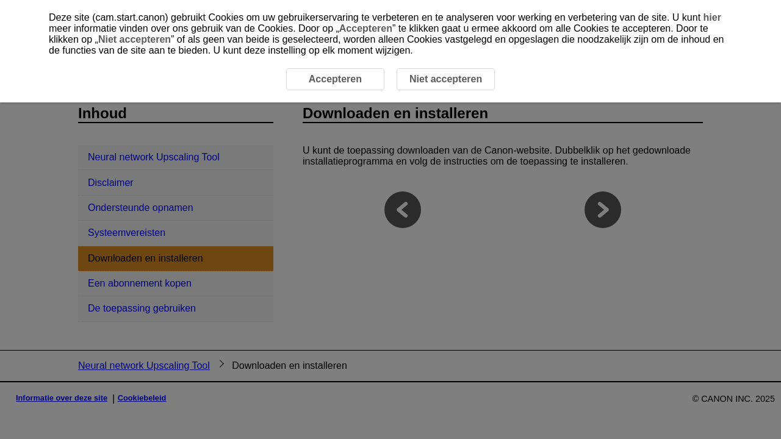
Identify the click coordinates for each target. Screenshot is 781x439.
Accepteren (365, 28)
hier (712, 17)
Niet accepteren (134, 39)
